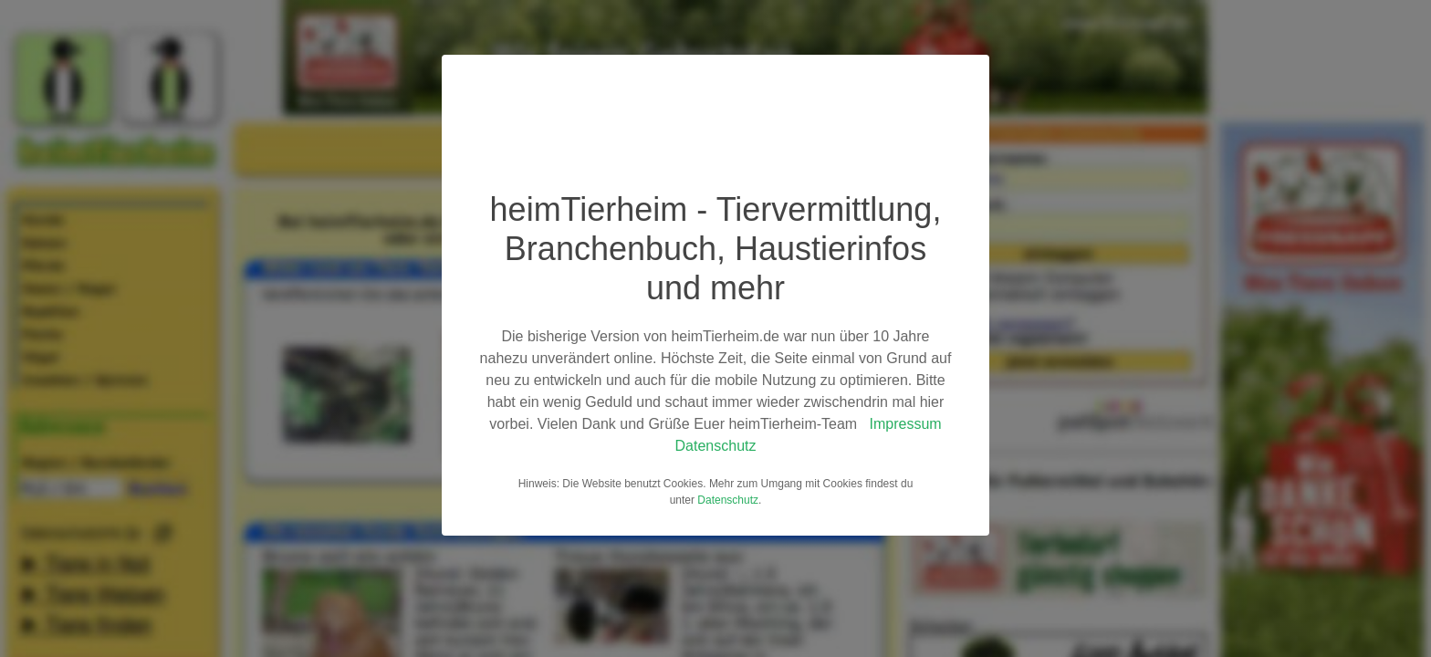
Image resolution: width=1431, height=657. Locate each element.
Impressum (906, 424)
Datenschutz (716, 446)
